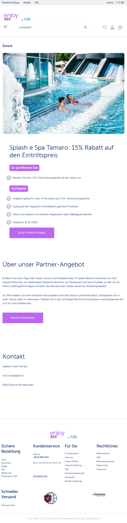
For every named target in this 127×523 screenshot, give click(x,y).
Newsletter (70, 477)
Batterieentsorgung (105, 461)
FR (119, 2)
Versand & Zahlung (73, 465)
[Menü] (7, 26)
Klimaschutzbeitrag (73, 481)
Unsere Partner (71, 461)
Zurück (7, 46)
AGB (99, 457)
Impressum (101, 469)
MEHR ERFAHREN (23, 318)
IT (117, 2)
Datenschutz (102, 465)
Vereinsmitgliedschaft (74, 473)
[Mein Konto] (112, 27)
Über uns (69, 457)
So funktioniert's (72, 453)
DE (122, 2)
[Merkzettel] (105, 27)
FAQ (67, 469)
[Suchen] (87, 27)
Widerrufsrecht (103, 453)
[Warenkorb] (120, 27)
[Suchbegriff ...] (48, 27)
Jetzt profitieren (32, 233)
